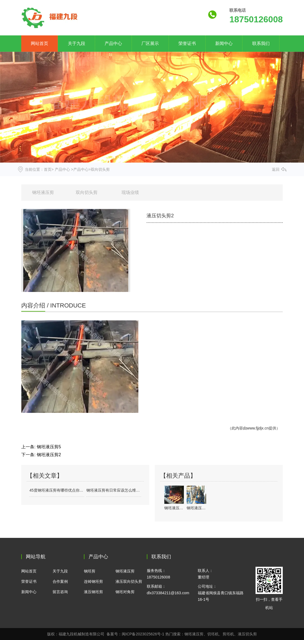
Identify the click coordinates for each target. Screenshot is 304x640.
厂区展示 (150, 43)
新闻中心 (224, 43)
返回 (275, 169)
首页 (47, 169)
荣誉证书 (187, 43)
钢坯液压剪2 (49, 454)
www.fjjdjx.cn (258, 428)
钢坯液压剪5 (49, 446)
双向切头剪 (87, 192)
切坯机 (213, 634)
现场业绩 (130, 192)
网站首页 (39, 43)
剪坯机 (228, 634)
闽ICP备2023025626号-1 (143, 634)
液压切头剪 (247, 634)
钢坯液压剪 (43, 192)
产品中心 (113, 43)
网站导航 (35, 556)
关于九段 (76, 43)
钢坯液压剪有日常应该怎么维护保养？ (113, 490)
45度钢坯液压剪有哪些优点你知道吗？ (56, 490)
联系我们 (261, 43)
